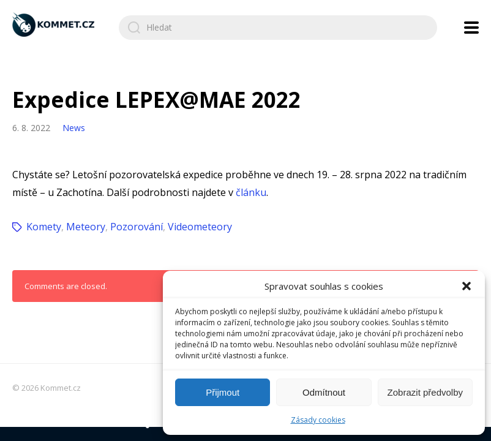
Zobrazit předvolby (425, 392)
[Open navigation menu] (471, 27)
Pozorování (136, 226)
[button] (466, 286)
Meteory (85, 226)
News (73, 128)
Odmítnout (323, 392)
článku (251, 192)
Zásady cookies (318, 420)
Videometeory (200, 226)
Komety (43, 226)
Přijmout (222, 392)
